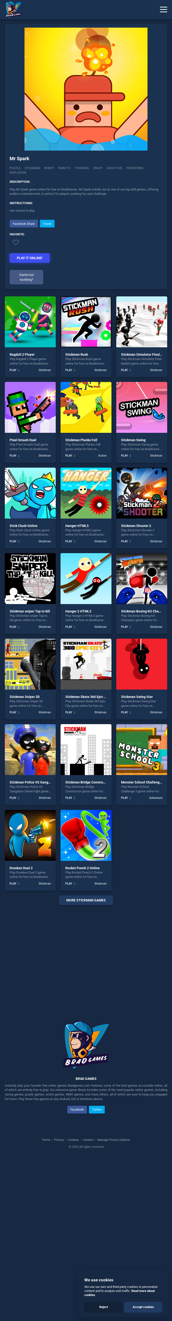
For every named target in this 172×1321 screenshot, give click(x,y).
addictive (114, 168)
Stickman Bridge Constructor (87, 945)
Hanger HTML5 (77, 688)
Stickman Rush (76, 517)
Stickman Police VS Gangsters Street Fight (42, 945)
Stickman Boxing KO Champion (144, 773)
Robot (49, 168)
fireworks (134, 168)
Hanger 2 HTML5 (78, 773)
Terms (46, 1302)
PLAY (13, 532)
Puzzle (15, 168)
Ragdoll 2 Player (22, 517)
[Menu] (163, 9)
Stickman (32, 168)
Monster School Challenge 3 (142, 945)
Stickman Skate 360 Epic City (87, 859)
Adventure (155, 960)
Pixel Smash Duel (23, 602)
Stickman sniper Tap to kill (30, 773)
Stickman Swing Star (137, 859)
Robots (64, 168)
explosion (18, 172)
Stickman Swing (133, 602)
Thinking (81, 168)
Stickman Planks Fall (81, 602)
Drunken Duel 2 (21, 1030)
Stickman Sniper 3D (25, 859)
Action (102, 618)
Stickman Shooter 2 (136, 688)
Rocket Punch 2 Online (82, 1030)
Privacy (59, 1302)
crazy (98, 168)
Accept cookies (143, 1307)
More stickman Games (86, 1062)
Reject (103, 1307)
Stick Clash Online (23, 688)
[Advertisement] (86, 252)
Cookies (73, 1302)
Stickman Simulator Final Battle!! (146, 517)
